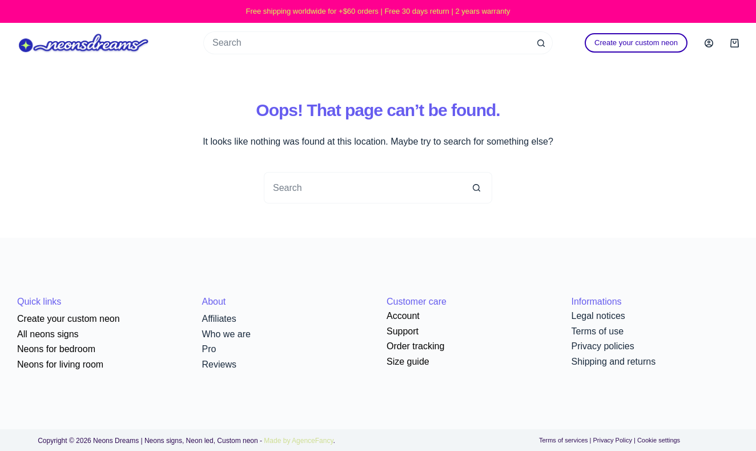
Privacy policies (603, 346)
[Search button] (541, 42)
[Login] (709, 43)
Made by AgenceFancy (298, 441)
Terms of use (598, 331)
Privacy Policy (612, 440)
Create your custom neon (636, 42)
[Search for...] (366, 42)
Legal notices (598, 316)
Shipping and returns (614, 361)
